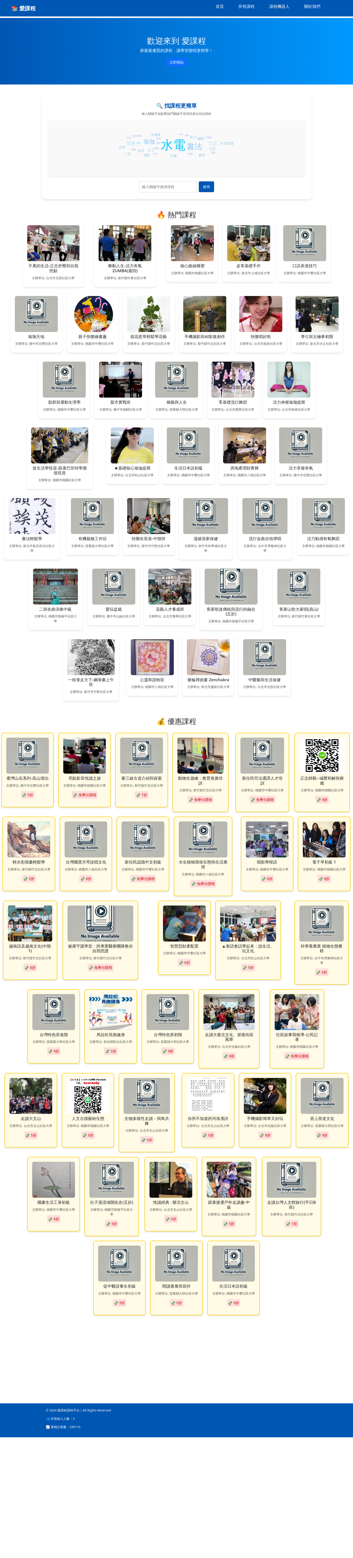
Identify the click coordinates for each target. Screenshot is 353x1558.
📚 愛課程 (23, 8)
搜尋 (206, 186)
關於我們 (312, 6)
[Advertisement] (135, 1472)
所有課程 (246, 6)
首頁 (220, 6)
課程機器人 (279, 6)
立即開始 (176, 62)
